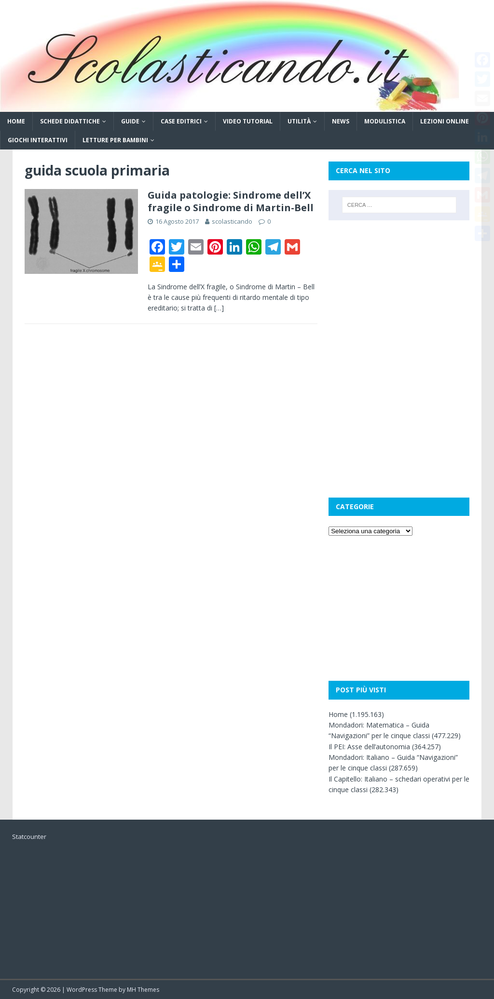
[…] (219, 307)
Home (16, 121)
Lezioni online (444, 121)
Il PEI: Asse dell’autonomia (369, 746)
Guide (130, 121)
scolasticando (232, 221)
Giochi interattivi (38, 140)
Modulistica (384, 121)
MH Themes (143, 990)
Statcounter (29, 836)
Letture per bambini (115, 140)
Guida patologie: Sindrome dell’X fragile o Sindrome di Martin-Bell (231, 201)
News (340, 121)
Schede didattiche (70, 121)
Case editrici (181, 121)
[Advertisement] (399, 292)
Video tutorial (248, 121)
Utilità (299, 121)
